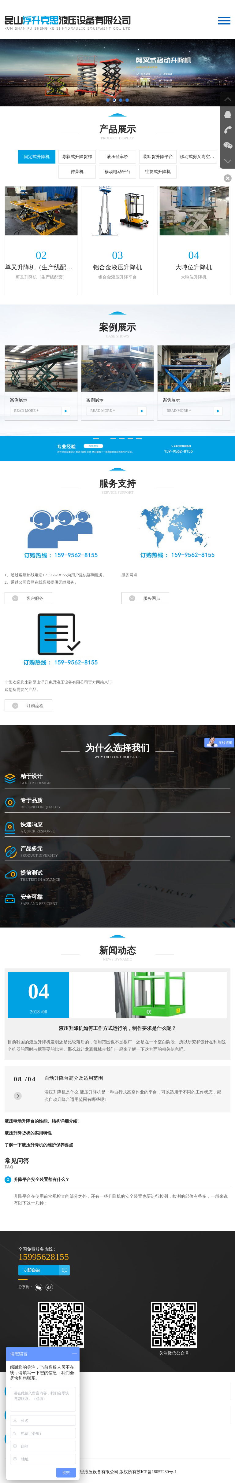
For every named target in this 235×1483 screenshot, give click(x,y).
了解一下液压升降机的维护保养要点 (39, 1143)
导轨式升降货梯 (77, 156)
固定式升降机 (37, 156)
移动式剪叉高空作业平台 (198, 156)
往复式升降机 (158, 171)
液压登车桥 (117, 156)
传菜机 (77, 171)
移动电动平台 (117, 171)
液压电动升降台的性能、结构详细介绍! (42, 1119)
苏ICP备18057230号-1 (156, 1470)
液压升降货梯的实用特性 (28, 1131)
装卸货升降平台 (158, 156)
